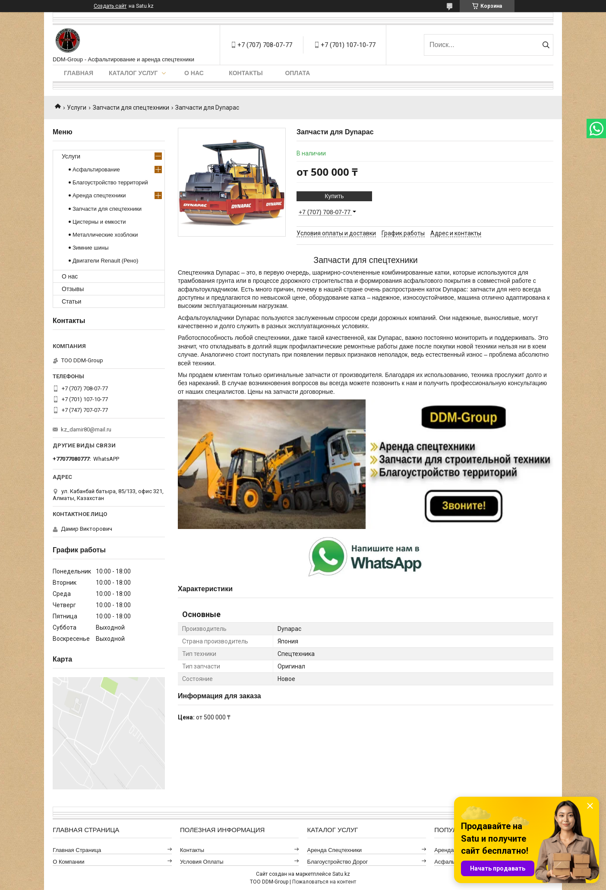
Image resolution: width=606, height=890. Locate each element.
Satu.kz (341, 874)
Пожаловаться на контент (324, 882)
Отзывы (73, 288)
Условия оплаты (202, 861)
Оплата (297, 73)
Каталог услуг (133, 73)
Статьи (71, 301)
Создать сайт (110, 6)
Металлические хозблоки (105, 234)
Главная (78, 73)
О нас (194, 73)
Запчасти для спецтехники (131, 107)
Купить (334, 196)
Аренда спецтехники (99, 195)
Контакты (245, 73)
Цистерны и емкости (99, 222)
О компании (68, 861)
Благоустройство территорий (110, 182)
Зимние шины (91, 247)
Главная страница (77, 850)
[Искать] (545, 45)
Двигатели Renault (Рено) (105, 260)
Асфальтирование (96, 169)
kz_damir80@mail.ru (86, 429)
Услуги (76, 107)
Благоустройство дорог (337, 861)
